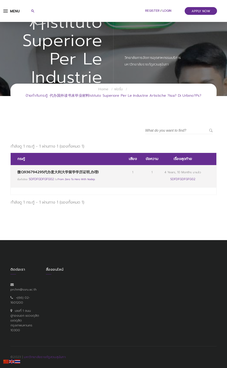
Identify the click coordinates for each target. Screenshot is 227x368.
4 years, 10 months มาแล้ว (182, 172)
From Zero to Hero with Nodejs (76, 179)
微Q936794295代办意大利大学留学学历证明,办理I (58, 172)
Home (103, 89)
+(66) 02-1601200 (20, 300)
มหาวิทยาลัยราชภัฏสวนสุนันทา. (45, 357)
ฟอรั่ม (118, 89)
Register (152, 10)
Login (166, 10)
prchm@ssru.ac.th (23, 289)
